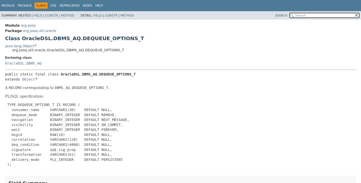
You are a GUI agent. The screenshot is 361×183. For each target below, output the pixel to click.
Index (87, 5)
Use (53, 5)
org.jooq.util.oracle (39, 31)
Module (8, 5)
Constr (51, 15)
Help (99, 5)
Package (25, 5)
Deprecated (69, 5)
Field (38, 15)
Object (28, 79)
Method (67, 15)
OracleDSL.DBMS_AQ (23, 63)
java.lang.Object (19, 46)
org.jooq (28, 25)
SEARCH (281, 15)
